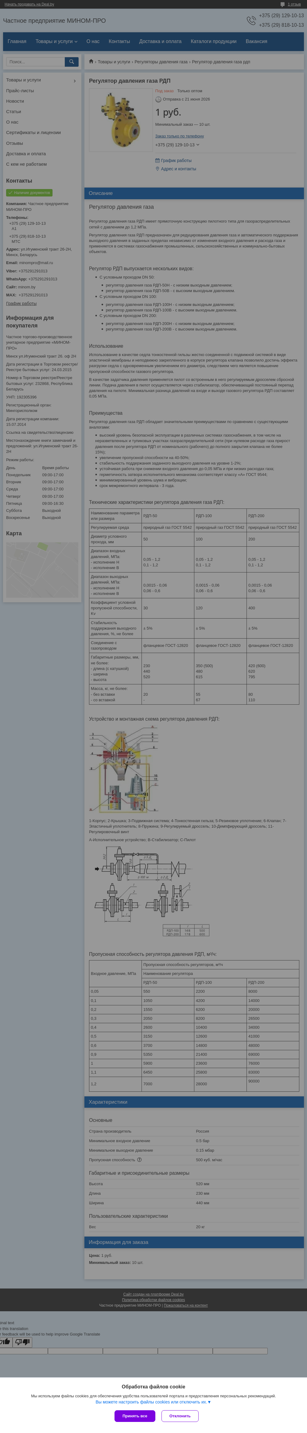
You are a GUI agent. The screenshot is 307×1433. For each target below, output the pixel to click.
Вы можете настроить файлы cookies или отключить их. (151, 1401)
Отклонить (180, 1416)
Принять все (134, 1416)
